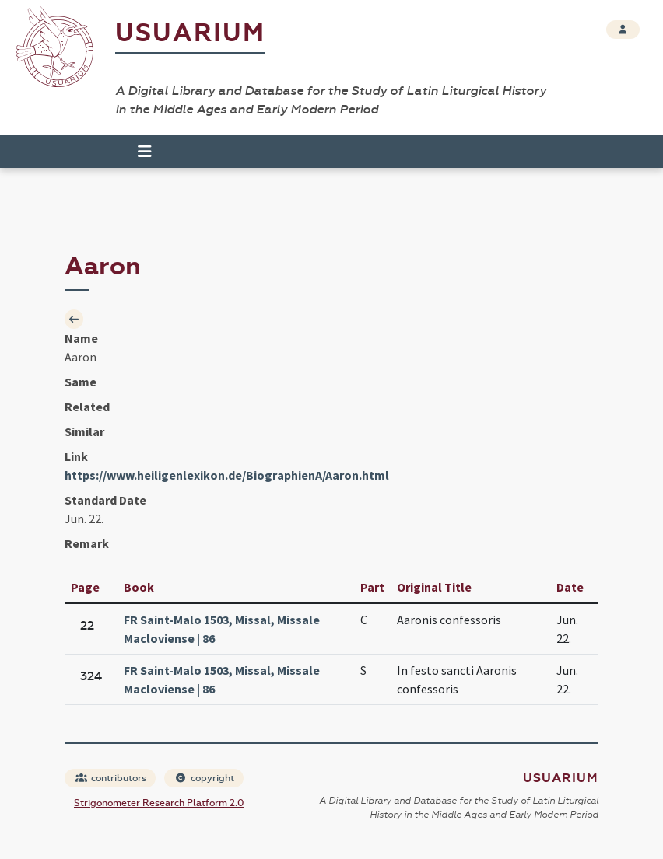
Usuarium (190, 33)
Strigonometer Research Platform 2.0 (159, 803)
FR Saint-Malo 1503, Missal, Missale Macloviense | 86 (222, 629)
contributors (110, 778)
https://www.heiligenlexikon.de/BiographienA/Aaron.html (227, 475)
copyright (204, 778)
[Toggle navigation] (137, 151)
